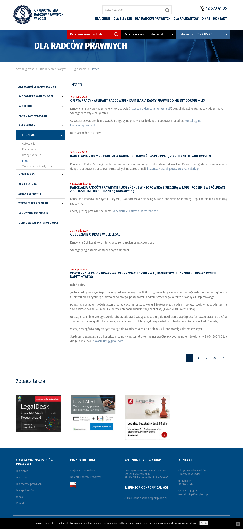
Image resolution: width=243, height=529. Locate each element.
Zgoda (204, 523)
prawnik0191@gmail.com (108, 341)
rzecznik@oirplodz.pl (137, 474)
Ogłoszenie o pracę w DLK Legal (95, 234)
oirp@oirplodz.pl (198, 494)
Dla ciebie (102, 19)
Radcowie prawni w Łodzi (35, 96)
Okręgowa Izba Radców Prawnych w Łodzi (49, 14)
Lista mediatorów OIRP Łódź (196, 34)
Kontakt (220, 19)
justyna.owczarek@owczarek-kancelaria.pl (173, 169)
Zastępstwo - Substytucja (37, 166)
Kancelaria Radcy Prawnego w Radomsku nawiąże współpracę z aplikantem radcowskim (140, 156)
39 (214, 357)
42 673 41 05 (216, 8)
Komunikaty (29, 149)
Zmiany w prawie (29, 193)
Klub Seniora (27, 184)
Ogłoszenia (26, 135)
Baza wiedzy (26, 125)
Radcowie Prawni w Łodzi (86, 34)
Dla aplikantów (186, 19)
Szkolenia (25, 106)
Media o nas (26, 174)
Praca (25, 161)
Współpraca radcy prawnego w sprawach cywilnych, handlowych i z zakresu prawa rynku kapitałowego (143, 275)
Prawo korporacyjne (32, 116)
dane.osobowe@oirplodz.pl (150, 498)
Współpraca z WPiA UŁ (33, 203)
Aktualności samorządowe (37, 86)
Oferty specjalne (31, 155)
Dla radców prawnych (153, 19)
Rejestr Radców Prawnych (85, 477)
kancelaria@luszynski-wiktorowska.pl (136, 211)
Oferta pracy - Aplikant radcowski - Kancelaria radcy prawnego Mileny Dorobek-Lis (137, 100)
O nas (205, 19)
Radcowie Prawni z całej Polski (144, 34)
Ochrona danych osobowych (38, 222)
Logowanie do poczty (33, 213)
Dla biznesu (122, 19)
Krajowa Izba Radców (82, 470)
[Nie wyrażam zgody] (238, 524)
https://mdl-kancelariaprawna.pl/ (150, 108)
